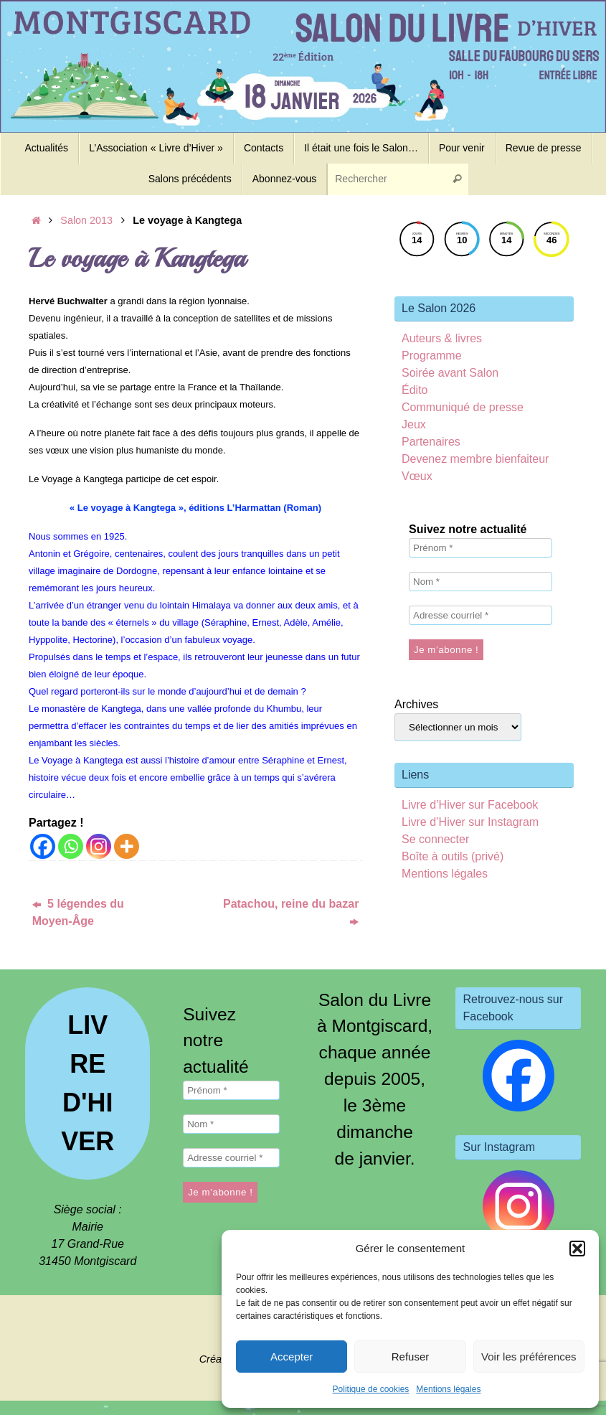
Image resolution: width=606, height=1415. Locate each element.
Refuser (411, 1356)
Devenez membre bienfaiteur (475, 459)
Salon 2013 (86, 220)
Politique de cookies (371, 1389)
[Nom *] (480, 581)
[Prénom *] (480, 548)
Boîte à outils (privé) (452, 856)
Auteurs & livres (442, 338)
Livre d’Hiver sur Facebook (470, 805)
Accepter (291, 1356)
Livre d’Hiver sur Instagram (470, 822)
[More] (126, 846)
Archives (416, 704)
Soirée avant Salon (450, 373)
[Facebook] (42, 846)
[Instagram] (98, 846)
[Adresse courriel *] (480, 615)
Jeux (414, 424)
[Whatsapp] (70, 846)
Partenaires (431, 442)
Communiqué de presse (463, 407)
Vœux (417, 476)
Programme (432, 355)
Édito (414, 390)
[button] (577, 1248)
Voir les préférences (529, 1356)
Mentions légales (448, 1389)
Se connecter (435, 839)
